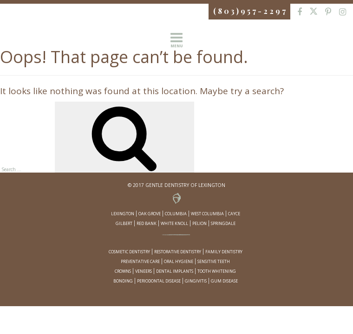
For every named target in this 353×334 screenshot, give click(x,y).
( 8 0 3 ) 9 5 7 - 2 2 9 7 (249, 11)
